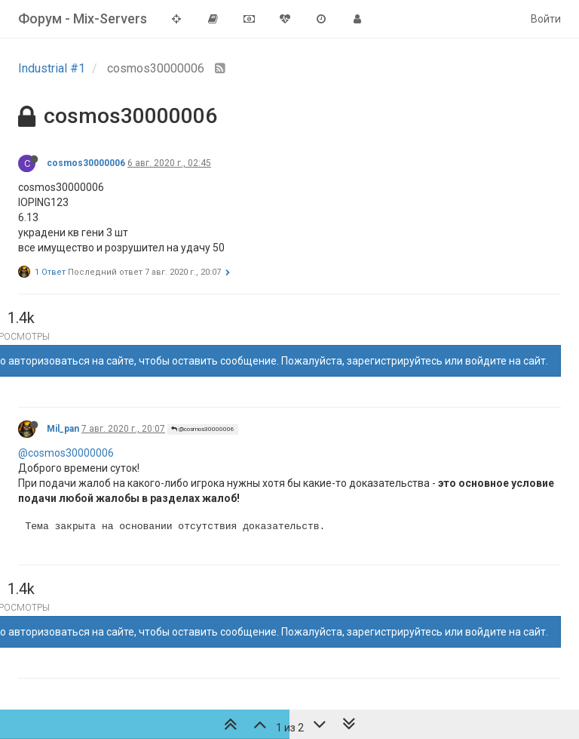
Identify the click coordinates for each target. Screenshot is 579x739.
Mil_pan (63, 428)
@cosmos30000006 (202, 429)
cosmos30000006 (86, 163)
